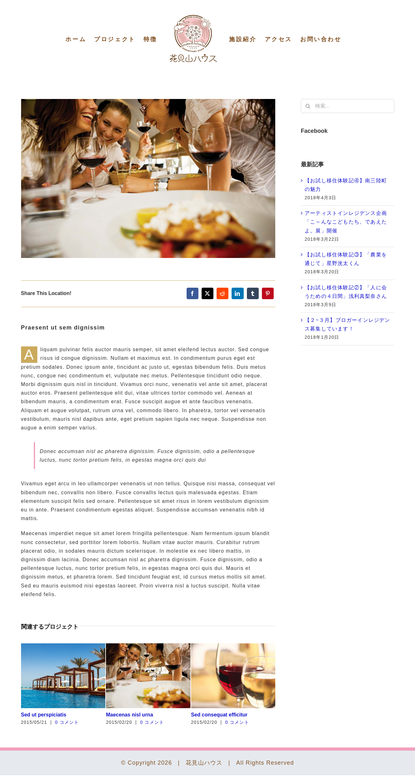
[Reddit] (222, 293)
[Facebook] (192, 293)
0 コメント (67, 722)
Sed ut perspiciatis (43, 714)
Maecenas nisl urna (129, 714)
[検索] (308, 106)
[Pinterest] (267, 293)
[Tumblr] (252, 293)
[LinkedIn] (237, 293)
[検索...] (347, 106)
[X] (207, 293)
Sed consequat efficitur (219, 714)
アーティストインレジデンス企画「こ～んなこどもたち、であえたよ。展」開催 (346, 221)
